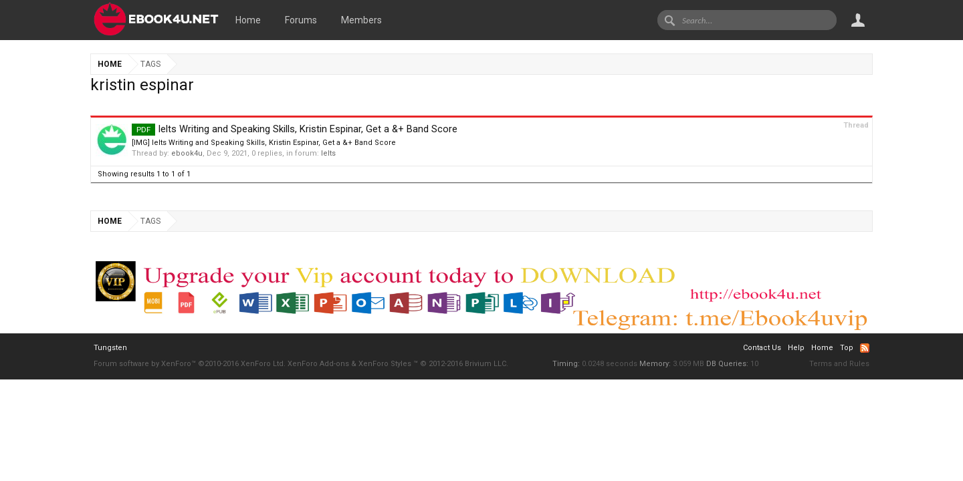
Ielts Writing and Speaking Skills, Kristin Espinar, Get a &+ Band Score (294, 129)
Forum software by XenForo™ (190, 363)
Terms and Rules (839, 363)
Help (796, 347)
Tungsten (110, 347)
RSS (864, 348)
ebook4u (187, 153)
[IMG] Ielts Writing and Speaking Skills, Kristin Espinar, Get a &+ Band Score (264, 142)
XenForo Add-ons (318, 363)
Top (846, 347)
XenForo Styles (384, 363)
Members (361, 20)
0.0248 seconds (609, 363)
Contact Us (762, 347)
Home (248, 20)
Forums (301, 20)
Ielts (328, 153)
